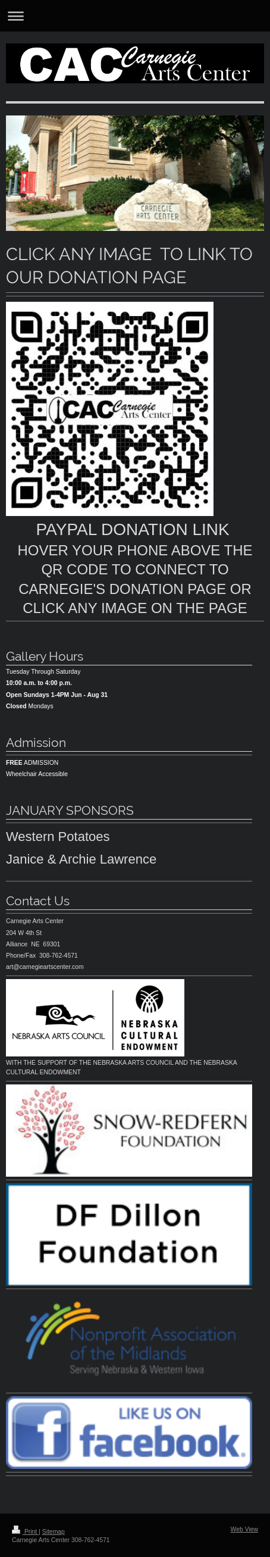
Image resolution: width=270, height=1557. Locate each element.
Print (25, 1531)
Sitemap (53, 1531)
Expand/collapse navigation (135, 16)
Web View (244, 1529)
